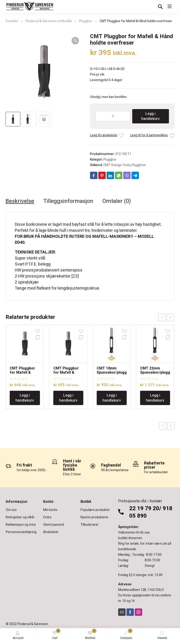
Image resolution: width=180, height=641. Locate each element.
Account (18, 635)
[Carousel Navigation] (166, 317)
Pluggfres (139, 165)
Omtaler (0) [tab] (116, 201)
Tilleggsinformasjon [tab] (68, 201)
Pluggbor (85, 21)
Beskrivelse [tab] (20, 201)
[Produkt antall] (113, 116)
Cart (55, 634)
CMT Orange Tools (116, 165)
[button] (75, 40)
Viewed (162, 635)
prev (162, 317)
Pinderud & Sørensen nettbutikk (49, 21)
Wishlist (91, 634)
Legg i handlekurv (150, 116)
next (170, 317)
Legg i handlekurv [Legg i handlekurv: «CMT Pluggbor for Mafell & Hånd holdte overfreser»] (24, 398)
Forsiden (12, 21)
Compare (126, 634)
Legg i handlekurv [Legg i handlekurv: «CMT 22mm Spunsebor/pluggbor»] (155, 398)
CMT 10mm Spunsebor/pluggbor (112, 372)
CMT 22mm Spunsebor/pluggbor (155, 372)
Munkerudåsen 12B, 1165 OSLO (141, 589)
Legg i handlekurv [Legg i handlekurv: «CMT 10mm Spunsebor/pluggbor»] (111, 398)
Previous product (162, 426)
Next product (170, 426)
